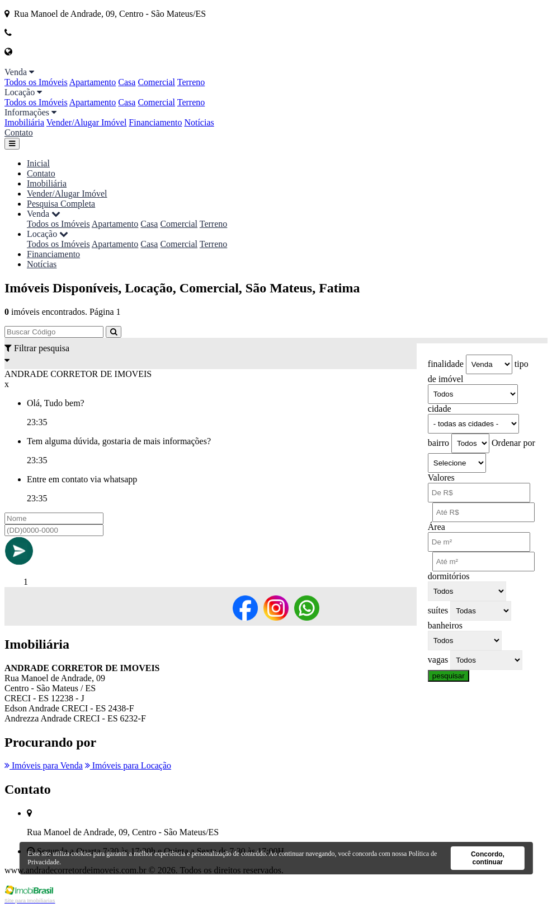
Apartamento (92, 82)
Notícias (199, 122)
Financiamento (155, 122)
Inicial (38, 163)
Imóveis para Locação (128, 765)
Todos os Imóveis (36, 82)
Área (436, 527)
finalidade (446, 364)
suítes (438, 610)
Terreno (191, 82)
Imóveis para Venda (43, 765)
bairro (438, 443)
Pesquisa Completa (61, 203)
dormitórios (449, 576)
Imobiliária (24, 122)
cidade (439, 408)
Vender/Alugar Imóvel (86, 122)
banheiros (445, 625)
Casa (126, 82)
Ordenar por (513, 443)
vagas (438, 659)
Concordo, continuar (487, 858)
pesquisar (448, 676)
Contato (18, 132)
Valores (441, 477)
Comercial (156, 82)
